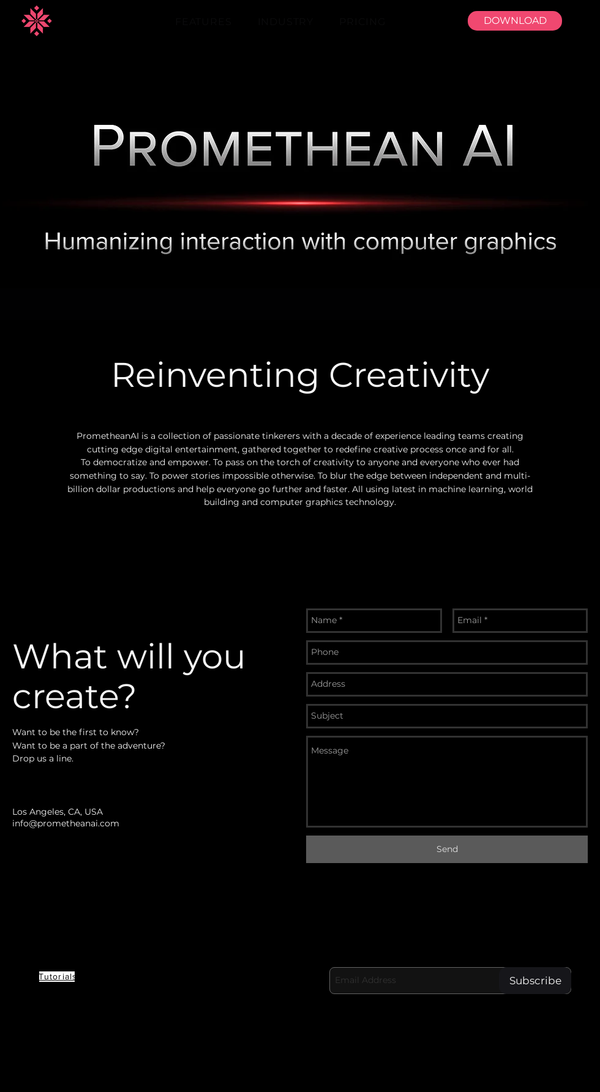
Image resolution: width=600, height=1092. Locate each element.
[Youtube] (317, 1075)
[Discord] (283, 1075)
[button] (203, 22)
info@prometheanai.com (65, 823)
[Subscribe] (535, 980)
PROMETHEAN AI (102, 934)
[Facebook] (386, 1075)
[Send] (447, 849)
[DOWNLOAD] (515, 21)
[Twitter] (420, 1075)
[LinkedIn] (352, 1075)
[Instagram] (455, 1075)
